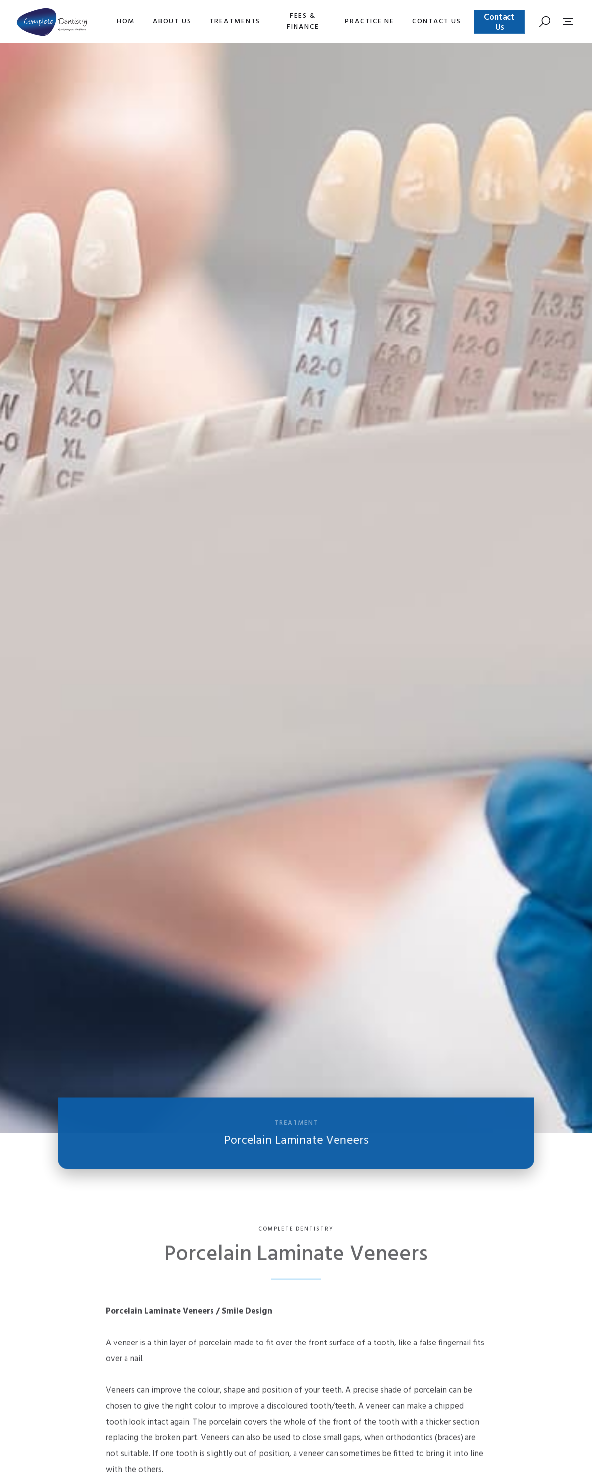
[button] (172, 22)
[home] (52, 21)
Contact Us (499, 22)
